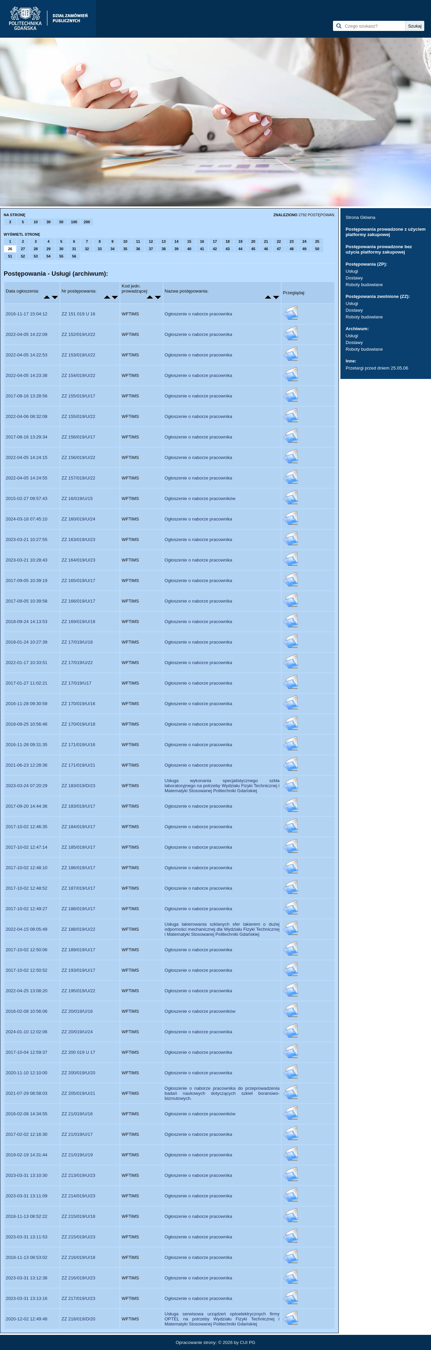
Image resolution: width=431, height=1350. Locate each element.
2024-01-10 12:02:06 (26, 1031)
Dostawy (354, 277)
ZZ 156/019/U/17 (78, 436)
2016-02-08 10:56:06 (26, 1011)
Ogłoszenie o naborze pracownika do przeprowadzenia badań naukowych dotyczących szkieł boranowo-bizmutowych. (222, 1093)
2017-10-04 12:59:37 (26, 1052)
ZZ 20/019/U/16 (77, 1011)
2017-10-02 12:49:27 (26, 908)
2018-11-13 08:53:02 (26, 1257)
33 (100, 249)
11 (138, 241)
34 (112, 249)
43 (228, 249)
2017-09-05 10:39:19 (26, 580)
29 (48, 249)
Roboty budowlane (364, 284)
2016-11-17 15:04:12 (26, 313)
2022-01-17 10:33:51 (26, 662)
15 (189, 241)
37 (151, 249)
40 (189, 249)
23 (292, 241)
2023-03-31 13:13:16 (26, 1298)
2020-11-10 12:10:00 (26, 1072)
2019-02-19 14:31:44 (26, 1154)
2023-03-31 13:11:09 (26, 1195)
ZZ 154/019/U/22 (78, 375)
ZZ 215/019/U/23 (78, 1236)
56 (74, 256)
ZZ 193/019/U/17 (78, 970)
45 (253, 249)
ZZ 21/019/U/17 (77, 1134)
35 (125, 249)
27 (23, 249)
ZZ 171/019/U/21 (78, 765)
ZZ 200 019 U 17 (78, 1052)
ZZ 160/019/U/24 (78, 519)
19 (240, 241)
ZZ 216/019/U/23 (78, 1277)
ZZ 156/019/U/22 (78, 457)
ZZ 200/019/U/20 (78, 1072)
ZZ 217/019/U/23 (78, 1298)
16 (202, 241)
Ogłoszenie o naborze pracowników (200, 498)
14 (176, 241)
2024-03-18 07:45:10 (26, 519)
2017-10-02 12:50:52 (26, 970)
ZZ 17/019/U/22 (77, 662)
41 (202, 249)
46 (266, 249)
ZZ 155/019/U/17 (78, 395)
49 (304, 249)
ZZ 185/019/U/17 (78, 847)
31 (74, 249)
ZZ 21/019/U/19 (77, 1154)
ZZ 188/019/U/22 (78, 929)
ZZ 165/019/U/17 (78, 580)
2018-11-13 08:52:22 (26, 1216)
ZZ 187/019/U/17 (78, 888)
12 (151, 241)
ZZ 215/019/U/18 (78, 1216)
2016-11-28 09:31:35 (26, 744)
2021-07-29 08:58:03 (26, 1093)
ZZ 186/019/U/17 (78, 867)
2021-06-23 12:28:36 (26, 765)
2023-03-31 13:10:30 (26, 1175)
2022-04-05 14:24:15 (26, 457)
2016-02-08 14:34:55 (26, 1113)
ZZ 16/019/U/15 (77, 498)
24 (304, 241)
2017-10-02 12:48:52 (26, 888)
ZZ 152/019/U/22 (78, 334)
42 (215, 249)
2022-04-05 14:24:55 (26, 477)
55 (61, 256)
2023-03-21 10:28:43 (26, 560)
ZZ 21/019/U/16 (77, 1113)
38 (164, 249)
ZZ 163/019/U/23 (78, 539)
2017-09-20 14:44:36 (26, 806)
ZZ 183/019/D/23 (78, 785)
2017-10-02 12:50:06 (26, 949)
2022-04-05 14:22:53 (26, 354)
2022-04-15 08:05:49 (26, 929)
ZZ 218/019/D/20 (78, 1318)
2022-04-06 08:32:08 (26, 416)
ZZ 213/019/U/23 (78, 1175)
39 (176, 249)
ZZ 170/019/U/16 (78, 703)
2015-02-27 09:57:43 (26, 498)
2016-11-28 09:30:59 (26, 703)
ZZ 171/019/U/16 (78, 744)
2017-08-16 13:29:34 (26, 436)
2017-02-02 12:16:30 (26, 1134)
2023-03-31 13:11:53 (26, 1236)
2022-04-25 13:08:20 (26, 990)
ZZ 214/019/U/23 (78, 1195)
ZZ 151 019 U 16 (78, 313)
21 (266, 241)
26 (10, 249)
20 (253, 241)
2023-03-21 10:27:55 (26, 539)
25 (317, 241)
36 (138, 249)
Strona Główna (360, 217)
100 (74, 222)
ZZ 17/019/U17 (77, 683)
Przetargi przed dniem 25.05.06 (376, 368)
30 (48, 222)
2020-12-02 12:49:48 (26, 1318)
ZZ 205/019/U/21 (78, 1093)
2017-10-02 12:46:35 (26, 826)
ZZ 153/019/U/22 (78, 354)
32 (87, 249)
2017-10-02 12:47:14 (26, 847)
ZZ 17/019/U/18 (77, 642)
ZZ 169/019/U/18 (78, 621)
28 (36, 249)
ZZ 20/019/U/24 (77, 1031)
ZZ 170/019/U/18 (78, 724)
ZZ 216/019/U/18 (78, 1257)
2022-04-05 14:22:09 (26, 334)
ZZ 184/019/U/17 (78, 826)
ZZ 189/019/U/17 (78, 949)
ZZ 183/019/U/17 (78, 806)
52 (23, 256)
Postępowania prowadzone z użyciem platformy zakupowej (385, 232)
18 (228, 241)
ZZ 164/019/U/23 (78, 560)
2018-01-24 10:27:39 (26, 642)
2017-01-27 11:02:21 (26, 683)
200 (87, 222)
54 (48, 256)
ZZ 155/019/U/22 (78, 416)
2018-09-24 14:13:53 (26, 621)
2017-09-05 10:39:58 (26, 601)
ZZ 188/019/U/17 (78, 908)
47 (279, 249)
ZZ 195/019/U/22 (78, 990)
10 (36, 222)
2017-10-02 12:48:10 (26, 867)
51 (10, 256)
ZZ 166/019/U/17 (78, 601)
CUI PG (247, 1342)
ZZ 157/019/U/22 (78, 477)
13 (164, 241)
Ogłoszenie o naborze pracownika (198, 313)
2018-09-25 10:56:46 (26, 724)
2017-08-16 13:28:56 (26, 395)
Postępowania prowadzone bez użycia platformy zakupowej (378, 249)
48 (292, 249)
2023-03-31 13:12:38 (26, 1277)
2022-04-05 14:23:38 (26, 375)
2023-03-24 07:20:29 (26, 785)
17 (215, 241)
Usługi (351, 271)
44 (240, 249)
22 (279, 241)
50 (61, 222)
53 (36, 256)
